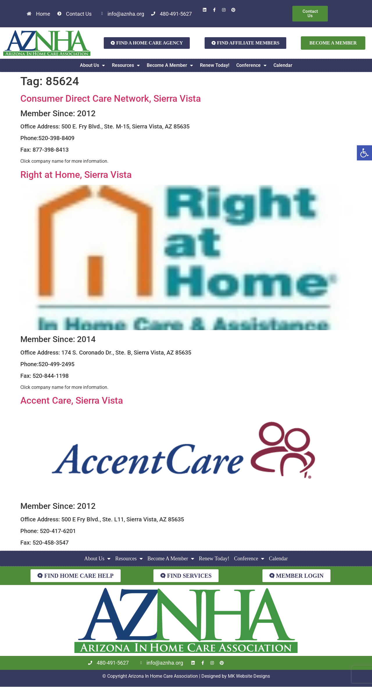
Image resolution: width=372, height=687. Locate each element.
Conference (251, 65)
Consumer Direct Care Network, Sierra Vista (110, 98)
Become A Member (170, 65)
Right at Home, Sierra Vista (76, 174)
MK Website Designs (249, 676)
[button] (364, 152)
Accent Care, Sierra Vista (71, 400)
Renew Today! (214, 65)
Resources (126, 65)
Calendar (282, 65)
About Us (92, 65)
